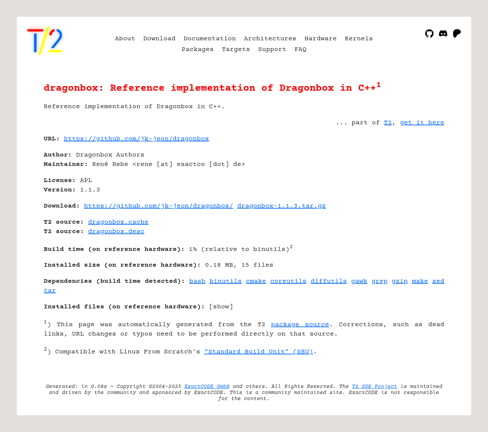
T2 (388, 123)
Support (272, 49)
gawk (359, 281)
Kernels (359, 39)
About (125, 39)
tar (50, 291)
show (221, 307)
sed (438, 281)
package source (300, 325)
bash (197, 281)
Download (159, 39)
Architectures (270, 39)
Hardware (320, 39)
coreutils (288, 281)
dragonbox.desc (116, 231)
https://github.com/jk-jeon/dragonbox (136, 139)
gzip (400, 281)
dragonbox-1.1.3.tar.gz (281, 206)
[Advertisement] (424, 178)
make (420, 281)
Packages (197, 49)
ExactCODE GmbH (207, 387)
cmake (256, 281)
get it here (422, 123)
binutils (226, 281)
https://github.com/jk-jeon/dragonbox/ (158, 206)
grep (379, 281)
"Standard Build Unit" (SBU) (258, 352)
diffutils (329, 281)
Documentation (210, 39)
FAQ (300, 49)
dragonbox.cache (118, 222)
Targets (236, 49)
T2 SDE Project (374, 387)
